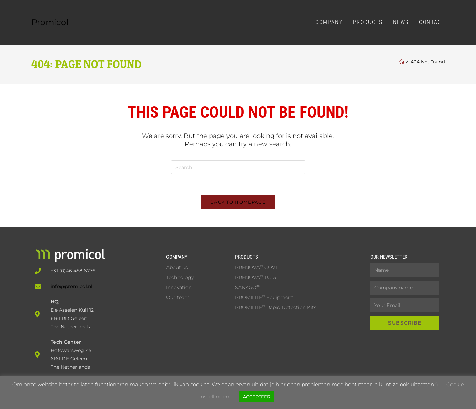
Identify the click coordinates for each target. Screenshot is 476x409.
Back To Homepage (238, 202)
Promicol (49, 22)
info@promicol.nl (71, 286)
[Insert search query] (238, 167)
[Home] (401, 61)
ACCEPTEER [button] (256, 396)
